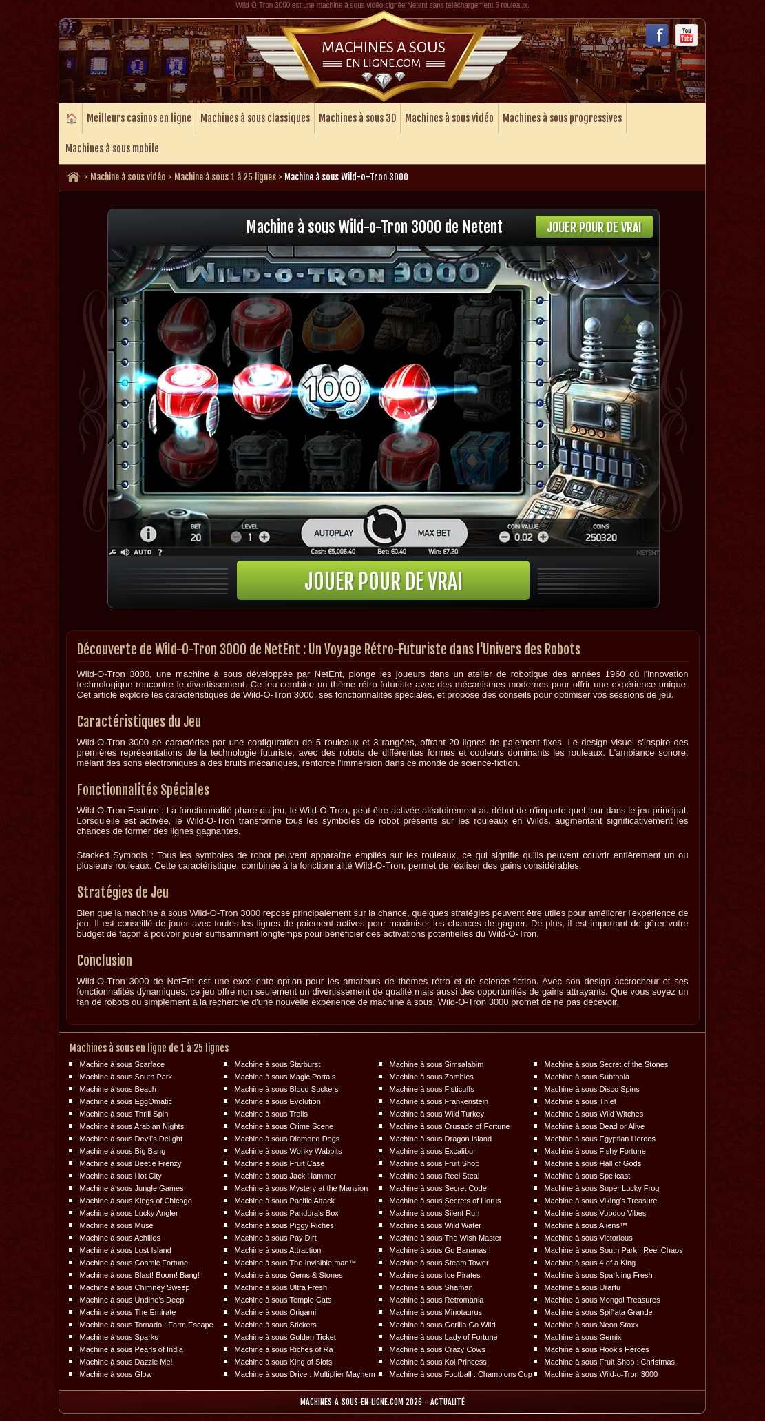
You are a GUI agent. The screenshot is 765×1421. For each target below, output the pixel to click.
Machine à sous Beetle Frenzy (131, 1163)
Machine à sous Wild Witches (594, 1114)
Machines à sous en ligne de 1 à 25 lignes (149, 1048)
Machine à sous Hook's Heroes (597, 1349)
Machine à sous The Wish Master (446, 1238)
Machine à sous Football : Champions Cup (461, 1374)
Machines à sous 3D (357, 118)
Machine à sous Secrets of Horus (445, 1200)
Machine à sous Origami (276, 1312)
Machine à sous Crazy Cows (437, 1349)
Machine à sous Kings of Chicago (136, 1200)
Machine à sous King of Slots (284, 1362)
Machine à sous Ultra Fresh (281, 1287)
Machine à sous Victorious (589, 1238)
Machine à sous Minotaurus (436, 1312)
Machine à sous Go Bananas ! (440, 1250)
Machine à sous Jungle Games (132, 1188)
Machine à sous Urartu (583, 1287)
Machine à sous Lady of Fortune (444, 1337)
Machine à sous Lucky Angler (129, 1213)
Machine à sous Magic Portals (285, 1076)
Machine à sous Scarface (122, 1064)
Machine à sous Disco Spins (592, 1089)
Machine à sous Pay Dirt (276, 1238)
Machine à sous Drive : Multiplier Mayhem (305, 1374)
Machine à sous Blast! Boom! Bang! (140, 1275)
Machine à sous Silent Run (435, 1213)
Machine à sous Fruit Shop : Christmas (610, 1362)
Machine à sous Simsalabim (437, 1064)
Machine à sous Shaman (431, 1287)
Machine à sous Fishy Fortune (595, 1151)
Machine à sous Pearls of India (131, 1349)
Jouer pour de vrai (594, 227)
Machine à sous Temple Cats (283, 1300)
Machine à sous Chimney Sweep (135, 1287)
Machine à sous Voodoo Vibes (596, 1213)
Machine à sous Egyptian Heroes (600, 1138)
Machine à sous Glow (116, 1374)
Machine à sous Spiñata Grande (599, 1312)
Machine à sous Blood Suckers (287, 1089)
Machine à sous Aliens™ (586, 1225)
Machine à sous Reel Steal (435, 1176)
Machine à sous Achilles (120, 1238)
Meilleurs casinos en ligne (139, 118)
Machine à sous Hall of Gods (593, 1163)
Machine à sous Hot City (121, 1176)
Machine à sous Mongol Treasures (602, 1300)
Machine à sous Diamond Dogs (287, 1138)
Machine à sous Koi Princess (438, 1362)
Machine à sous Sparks (119, 1337)
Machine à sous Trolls (271, 1114)
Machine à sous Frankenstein (439, 1101)
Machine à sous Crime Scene (284, 1126)
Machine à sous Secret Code (438, 1188)
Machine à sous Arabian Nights (132, 1126)
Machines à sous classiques (255, 118)
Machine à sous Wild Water (435, 1225)
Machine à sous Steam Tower (439, 1262)
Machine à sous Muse (117, 1225)
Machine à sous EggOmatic (126, 1101)
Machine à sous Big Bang (123, 1151)
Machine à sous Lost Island (125, 1250)
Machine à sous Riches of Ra (284, 1349)
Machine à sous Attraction (278, 1250)
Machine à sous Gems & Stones (289, 1275)
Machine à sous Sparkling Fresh (599, 1275)
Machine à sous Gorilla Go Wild (443, 1324)
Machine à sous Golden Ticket (285, 1337)
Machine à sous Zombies (432, 1076)
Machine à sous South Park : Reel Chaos (614, 1250)
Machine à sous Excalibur (433, 1151)
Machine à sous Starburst (278, 1064)
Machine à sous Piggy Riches (284, 1225)
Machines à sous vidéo (449, 118)
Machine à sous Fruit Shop (435, 1163)
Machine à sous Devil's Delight (131, 1138)
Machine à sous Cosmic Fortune (134, 1262)
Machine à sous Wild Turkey (437, 1114)
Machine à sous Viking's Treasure (601, 1200)
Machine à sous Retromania (437, 1300)
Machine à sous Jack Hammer (286, 1176)
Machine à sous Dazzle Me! (126, 1362)
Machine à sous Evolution (278, 1101)
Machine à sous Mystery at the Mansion (301, 1188)
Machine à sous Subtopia (587, 1076)
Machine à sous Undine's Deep (132, 1300)
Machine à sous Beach (118, 1089)
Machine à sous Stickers (276, 1324)
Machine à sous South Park (126, 1076)
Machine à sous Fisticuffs (432, 1089)
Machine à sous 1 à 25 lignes (225, 177)
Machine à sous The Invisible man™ (296, 1262)
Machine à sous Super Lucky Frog (602, 1188)
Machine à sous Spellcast (588, 1176)
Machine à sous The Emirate (128, 1312)
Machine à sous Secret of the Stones (607, 1064)
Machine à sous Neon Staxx (592, 1324)
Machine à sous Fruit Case (280, 1163)
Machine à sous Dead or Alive (595, 1126)
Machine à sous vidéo (128, 177)
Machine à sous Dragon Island (441, 1138)
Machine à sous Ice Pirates (435, 1275)
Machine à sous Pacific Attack (285, 1200)
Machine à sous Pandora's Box (287, 1213)
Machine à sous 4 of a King (590, 1262)
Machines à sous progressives (562, 118)
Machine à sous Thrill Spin (124, 1114)
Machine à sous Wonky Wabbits (288, 1151)
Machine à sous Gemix (583, 1337)
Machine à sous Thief (580, 1101)
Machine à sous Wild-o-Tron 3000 (601, 1374)
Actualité (447, 1402)
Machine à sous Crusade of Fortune (450, 1126)
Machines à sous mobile (112, 148)
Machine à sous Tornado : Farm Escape (146, 1324)
